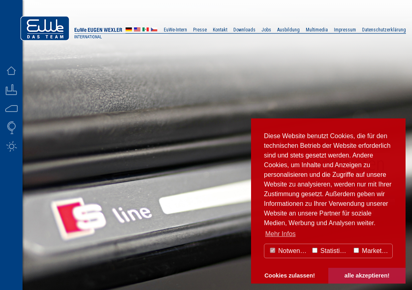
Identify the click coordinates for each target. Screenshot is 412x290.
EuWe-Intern (175, 30)
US (137, 30)
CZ (154, 30)
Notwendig (289, 250)
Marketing (372, 250)
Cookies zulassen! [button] (289, 275)
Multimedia (317, 30)
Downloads (244, 30)
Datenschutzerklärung (384, 30)
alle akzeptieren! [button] (366, 275)
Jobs (266, 30)
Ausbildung (288, 30)
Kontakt (220, 30)
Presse (200, 30)
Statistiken (331, 250)
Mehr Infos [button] (280, 233)
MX (145, 30)
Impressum (345, 30)
